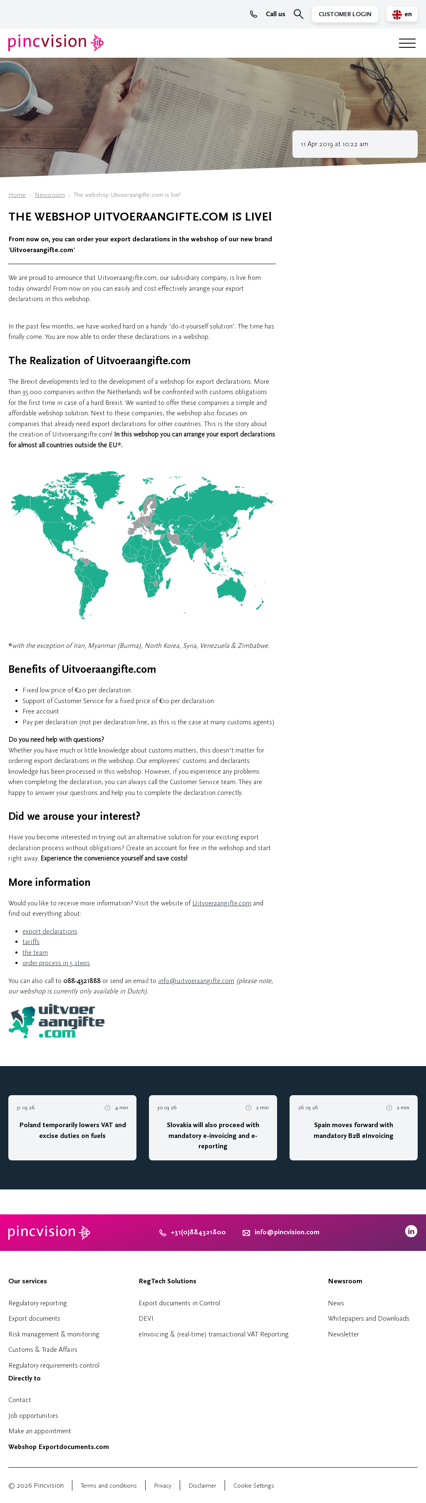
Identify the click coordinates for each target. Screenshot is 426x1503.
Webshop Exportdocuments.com (58, 1447)
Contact (19, 1400)
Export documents (34, 1318)
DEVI (146, 1318)
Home (17, 195)
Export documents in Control (179, 1303)
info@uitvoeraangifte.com (196, 981)
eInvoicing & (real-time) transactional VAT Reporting (214, 1334)
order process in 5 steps (56, 963)
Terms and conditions (109, 1485)
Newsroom (50, 195)
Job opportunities (33, 1416)
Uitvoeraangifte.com (221, 903)
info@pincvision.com (287, 1232)
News (336, 1303)
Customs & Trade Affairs (42, 1349)
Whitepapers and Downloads (368, 1318)
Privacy (162, 1485)
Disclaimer (202, 1485)
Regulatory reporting (37, 1303)
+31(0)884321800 (192, 1232)
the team (35, 952)
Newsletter (343, 1334)
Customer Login (345, 14)
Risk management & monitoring (53, 1334)
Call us (267, 14)
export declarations (49, 931)
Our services (27, 1281)
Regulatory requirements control (53, 1365)
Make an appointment (39, 1431)
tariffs (31, 942)
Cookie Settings (253, 1485)
